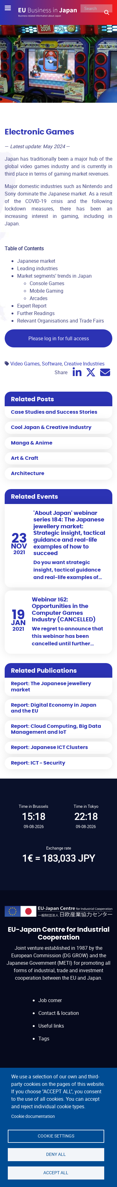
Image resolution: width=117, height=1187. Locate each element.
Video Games (25, 363)
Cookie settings (56, 1136)
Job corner (50, 1000)
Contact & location (58, 1013)
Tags (43, 1038)
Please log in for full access (58, 338)
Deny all (56, 1154)
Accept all (55, 1172)
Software (52, 363)
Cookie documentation (33, 1116)
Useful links (51, 1025)
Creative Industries (84, 363)
